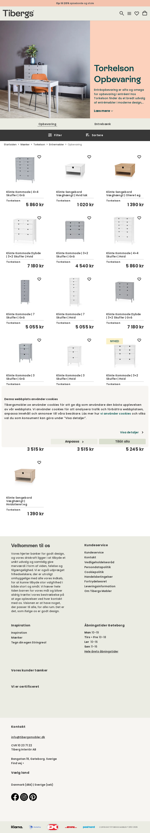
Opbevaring (47, 124)
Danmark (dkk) (22, 785)
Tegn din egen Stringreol (28, 642)
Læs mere (103, 110)
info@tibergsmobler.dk (28, 737)
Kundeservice (94, 552)
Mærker (16, 638)
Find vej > (17, 763)
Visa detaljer (129, 432)
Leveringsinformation (99, 586)
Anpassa (74, 441)
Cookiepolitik (94, 572)
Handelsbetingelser (98, 577)
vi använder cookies (115, 414)
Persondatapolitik (97, 567)
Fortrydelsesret (95, 581)
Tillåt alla (122, 441)
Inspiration (19, 633)
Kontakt (90, 557)
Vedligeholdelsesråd (99, 562)
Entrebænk (103, 124)
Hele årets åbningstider (101, 651)
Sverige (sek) (44, 785)
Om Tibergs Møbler (98, 591)
